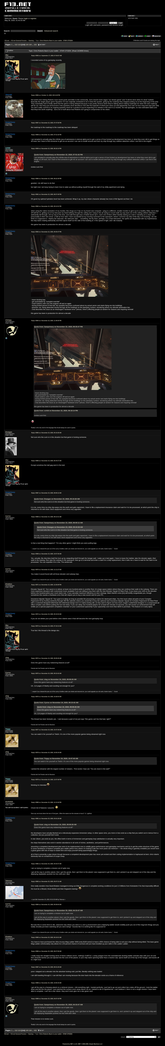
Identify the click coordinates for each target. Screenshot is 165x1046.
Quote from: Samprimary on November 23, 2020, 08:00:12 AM (58, 523)
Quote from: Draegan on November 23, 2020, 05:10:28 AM (57, 499)
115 (27, 45)
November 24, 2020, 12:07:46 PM (46, 779)
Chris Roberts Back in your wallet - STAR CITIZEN (56, 40)
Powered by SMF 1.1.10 (70, 1044)
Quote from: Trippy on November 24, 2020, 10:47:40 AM (56, 758)
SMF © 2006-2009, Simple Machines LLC (90, 1044)
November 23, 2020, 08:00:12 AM (46, 493)
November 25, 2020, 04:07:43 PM (46, 998)
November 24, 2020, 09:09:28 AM (46, 658)
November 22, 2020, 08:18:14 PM (46, 148)
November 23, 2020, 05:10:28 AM (46, 432)
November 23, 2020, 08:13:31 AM (46, 516)
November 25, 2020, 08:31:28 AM (46, 967)
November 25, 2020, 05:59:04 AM (46, 904)
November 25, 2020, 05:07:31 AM (46, 881)
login (26, 18)
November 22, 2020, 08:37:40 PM (46, 194)
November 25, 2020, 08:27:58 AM (46, 951)
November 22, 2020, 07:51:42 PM (46, 134)
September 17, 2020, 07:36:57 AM (46, 55)
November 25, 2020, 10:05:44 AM (46, 983)
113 (19, 45)
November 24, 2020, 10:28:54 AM (46, 696)
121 (35, 45)
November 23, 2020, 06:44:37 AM (46, 460)
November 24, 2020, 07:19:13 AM (46, 626)
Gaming (31, 40)
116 (30, 45)
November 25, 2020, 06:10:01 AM (46, 937)
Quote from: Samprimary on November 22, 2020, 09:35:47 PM (58, 327)
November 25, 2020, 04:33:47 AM (46, 863)
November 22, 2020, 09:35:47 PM (46, 232)
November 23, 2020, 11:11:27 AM (46, 569)
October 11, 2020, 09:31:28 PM (45, 95)
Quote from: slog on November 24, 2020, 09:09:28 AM (55, 679)
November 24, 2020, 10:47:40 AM (46, 729)
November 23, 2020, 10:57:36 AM (46, 554)
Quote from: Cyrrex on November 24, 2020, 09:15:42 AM (56, 703)
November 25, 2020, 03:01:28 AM (46, 818)
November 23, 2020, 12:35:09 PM (46, 584)
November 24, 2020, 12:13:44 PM (46, 802)
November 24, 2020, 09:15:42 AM (46, 673)
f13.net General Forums (19, 40)
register (33, 18)
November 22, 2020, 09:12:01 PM (46, 206)
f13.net (7, 40)
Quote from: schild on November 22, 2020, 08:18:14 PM (56, 411)
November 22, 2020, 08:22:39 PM (46, 178)
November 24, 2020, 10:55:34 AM (46, 752)
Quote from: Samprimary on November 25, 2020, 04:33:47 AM (58, 910)
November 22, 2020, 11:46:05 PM (46, 320)
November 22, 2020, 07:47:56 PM (46, 123)
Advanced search (51, 31)
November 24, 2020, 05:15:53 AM (46, 614)
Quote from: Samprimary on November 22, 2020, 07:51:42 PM (58, 155)
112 (16, 45)
